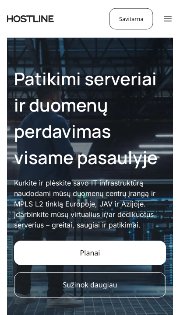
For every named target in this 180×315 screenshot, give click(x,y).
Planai (90, 253)
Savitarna (131, 18)
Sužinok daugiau (90, 285)
